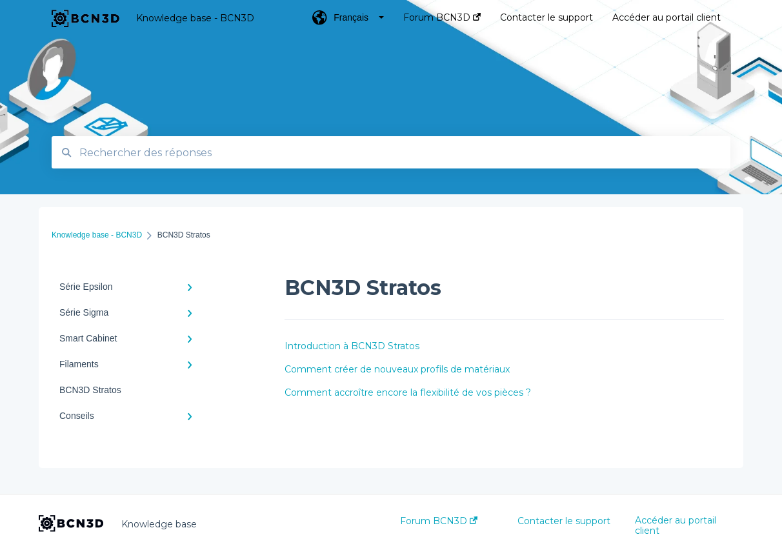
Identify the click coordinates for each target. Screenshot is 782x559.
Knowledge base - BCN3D (195, 18)
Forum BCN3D (438, 521)
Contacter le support (563, 521)
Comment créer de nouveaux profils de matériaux (397, 369)
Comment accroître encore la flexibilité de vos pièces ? (408, 392)
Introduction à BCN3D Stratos (352, 346)
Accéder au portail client (675, 525)
